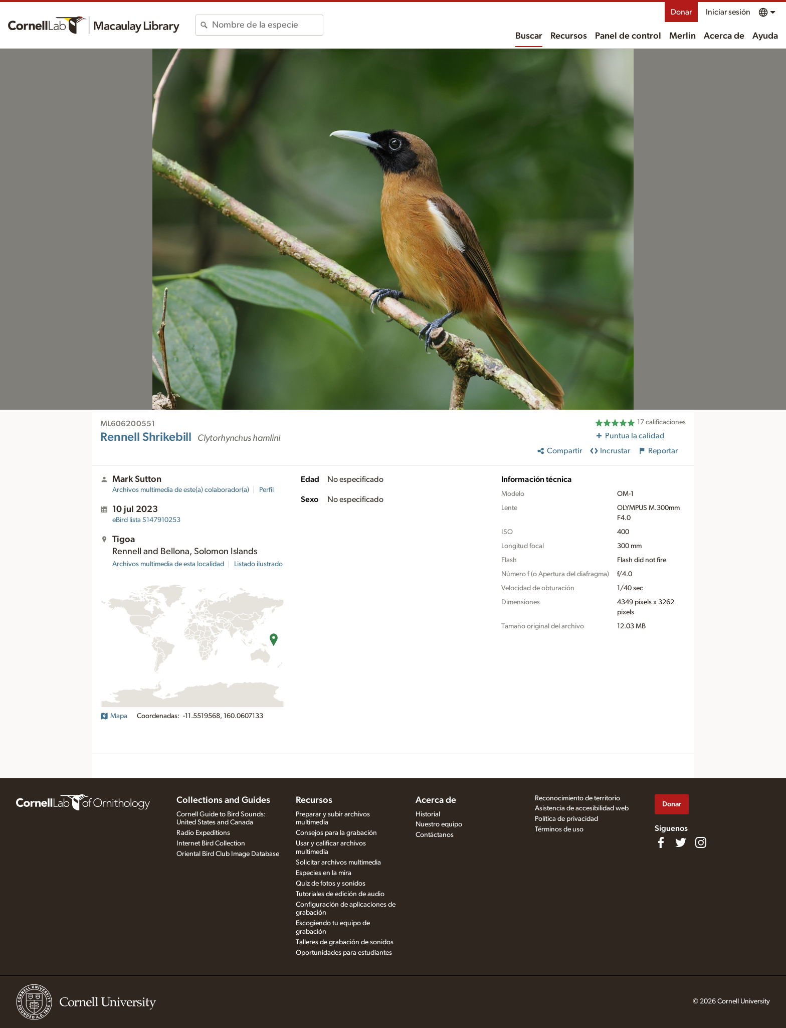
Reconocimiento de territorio (577, 798)
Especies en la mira (323, 873)
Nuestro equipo (439, 824)
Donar (681, 12)
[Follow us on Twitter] (681, 842)
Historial (428, 814)
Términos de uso (559, 829)
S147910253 (146, 520)
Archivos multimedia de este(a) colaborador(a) (180, 489)
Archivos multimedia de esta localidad (168, 564)
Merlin (682, 36)
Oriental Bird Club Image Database (227, 854)
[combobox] (267, 25)
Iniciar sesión (728, 12)
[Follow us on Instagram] (701, 842)
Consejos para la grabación (336, 832)
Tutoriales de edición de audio (340, 894)
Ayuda (765, 36)
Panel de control (628, 36)
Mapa (113, 716)
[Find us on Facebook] (661, 842)
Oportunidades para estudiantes (344, 952)
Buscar (528, 36)
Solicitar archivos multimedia (338, 862)
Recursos (568, 36)
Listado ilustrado (258, 564)
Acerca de (724, 36)
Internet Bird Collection (210, 843)
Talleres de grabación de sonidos (345, 942)
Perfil (266, 489)
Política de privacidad (566, 818)
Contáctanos (435, 834)
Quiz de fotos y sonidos (330, 883)
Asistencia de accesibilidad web (582, 808)
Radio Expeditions (203, 832)
